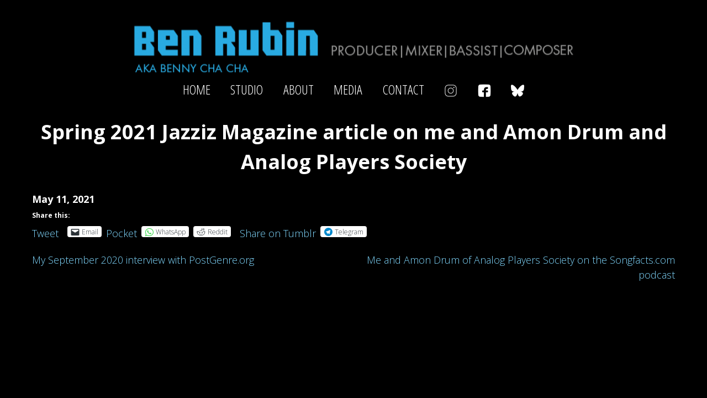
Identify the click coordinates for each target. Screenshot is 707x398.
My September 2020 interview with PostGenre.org (143, 259)
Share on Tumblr (278, 231)
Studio (246, 89)
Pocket (121, 233)
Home (196, 89)
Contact (403, 89)
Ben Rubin (353, 46)
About (298, 89)
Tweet (45, 231)
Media (348, 89)
